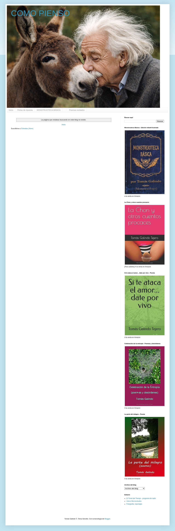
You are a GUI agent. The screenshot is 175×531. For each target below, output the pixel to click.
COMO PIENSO (40, 13)
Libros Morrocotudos (133, 501)
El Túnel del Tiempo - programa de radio (141, 498)
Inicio (11, 110)
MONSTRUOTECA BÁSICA (48, 110)
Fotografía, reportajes (134, 504)
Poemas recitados (76, 110)
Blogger (107, 519)
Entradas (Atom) (27, 129)
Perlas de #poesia (25, 110)
